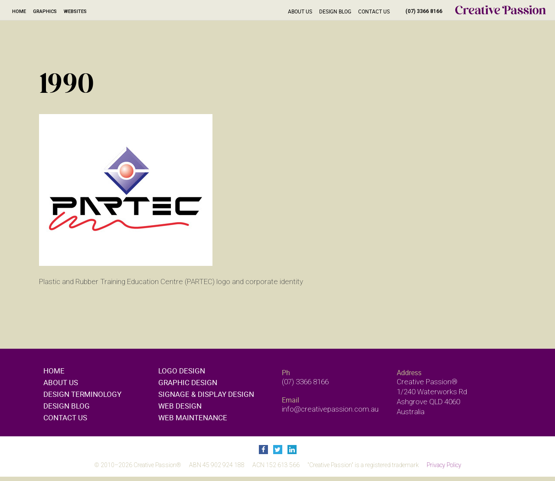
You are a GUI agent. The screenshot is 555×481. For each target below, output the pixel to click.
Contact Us (374, 11)
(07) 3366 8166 (423, 11)
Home (19, 11)
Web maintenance (192, 417)
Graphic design (187, 382)
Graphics (45, 11)
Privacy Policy (444, 464)
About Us (300, 11)
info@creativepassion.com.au (330, 409)
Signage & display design (206, 394)
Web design (180, 406)
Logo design (181, 371)
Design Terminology (82, 394)
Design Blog (335, 11)
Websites (75, 11)
